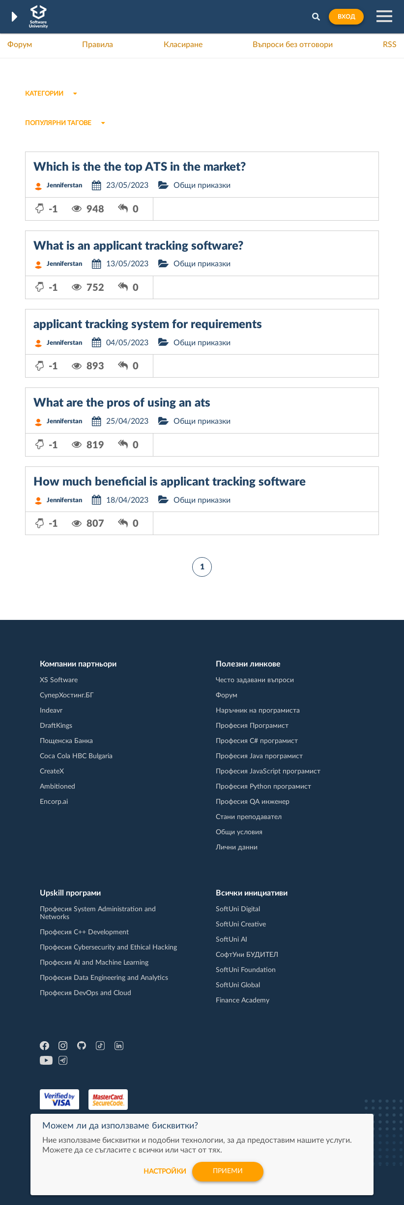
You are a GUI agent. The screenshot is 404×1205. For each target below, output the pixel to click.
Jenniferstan (64, 185)
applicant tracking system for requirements (147, 325)
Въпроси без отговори (293, 45)
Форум (19, 45)
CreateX (52, 771)
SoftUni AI (231, 939)
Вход (346, 17)
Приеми (228, 1171)
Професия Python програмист (263, 786)
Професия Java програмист (259, 756)
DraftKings (56, 725)
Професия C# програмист (257, 741)
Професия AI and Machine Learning (94, 962)
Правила (97, 45)
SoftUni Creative (241, 924)
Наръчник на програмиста (258, 710)
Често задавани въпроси (255, 680)
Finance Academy (242, 1000)
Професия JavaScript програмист (268, 771)
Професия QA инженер (252, 801)
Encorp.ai (54, 801)
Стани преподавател (249, 817)
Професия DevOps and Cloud (85, 993)
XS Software (59, 680)
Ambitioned (57, 786)
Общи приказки (202, 185)
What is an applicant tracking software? (138, 246)
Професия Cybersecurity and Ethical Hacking (108, 947)
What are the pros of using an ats (121, 403)
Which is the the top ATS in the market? (139, 167)
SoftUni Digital (238, 909)
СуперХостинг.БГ (67, 695)
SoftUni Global (238, 985)
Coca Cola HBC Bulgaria (76, 756)
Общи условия (239, 832)
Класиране (183, 45)
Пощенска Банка (66, 741)
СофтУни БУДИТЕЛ (247, 954)
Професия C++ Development (84, 932)
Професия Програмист (252, 725)
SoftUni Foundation (246, 970)
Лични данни (237, 847)
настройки (164, 1171)
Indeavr (51, 710)
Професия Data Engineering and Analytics (104, 977)
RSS (390, 45)
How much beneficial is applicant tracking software (169, 482)
